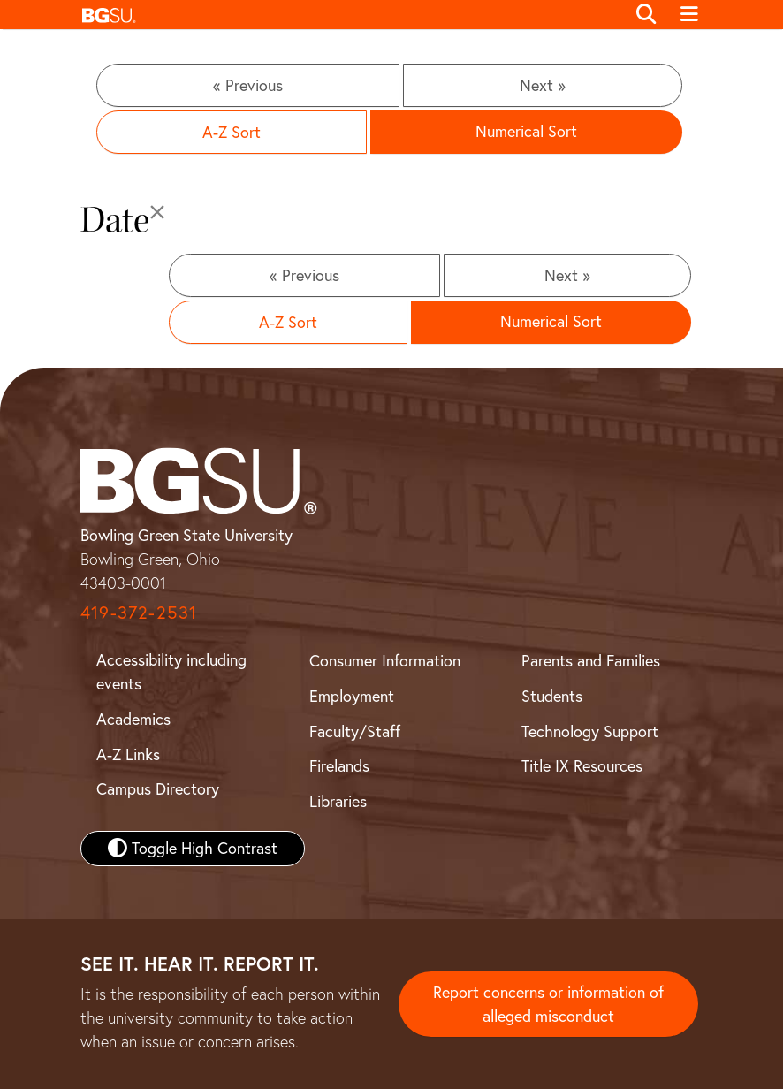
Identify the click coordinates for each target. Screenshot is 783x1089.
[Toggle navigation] (689, 15)
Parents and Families (590, 661)
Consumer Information (384, 661)
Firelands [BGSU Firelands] (339, 766)
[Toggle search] (646, 15)
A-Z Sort (231, 132)
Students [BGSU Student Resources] (551, 696)
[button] (348, 14)
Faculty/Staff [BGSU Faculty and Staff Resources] (354, 731)
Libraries (338, 801)
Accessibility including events (171, 672)
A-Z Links (128, 754)
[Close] (157, 212)
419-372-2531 (138, 612)
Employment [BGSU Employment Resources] (351, 696)
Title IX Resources (581, 766)
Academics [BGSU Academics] (133, 719)
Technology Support (589, 731)
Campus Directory (157, 789)
